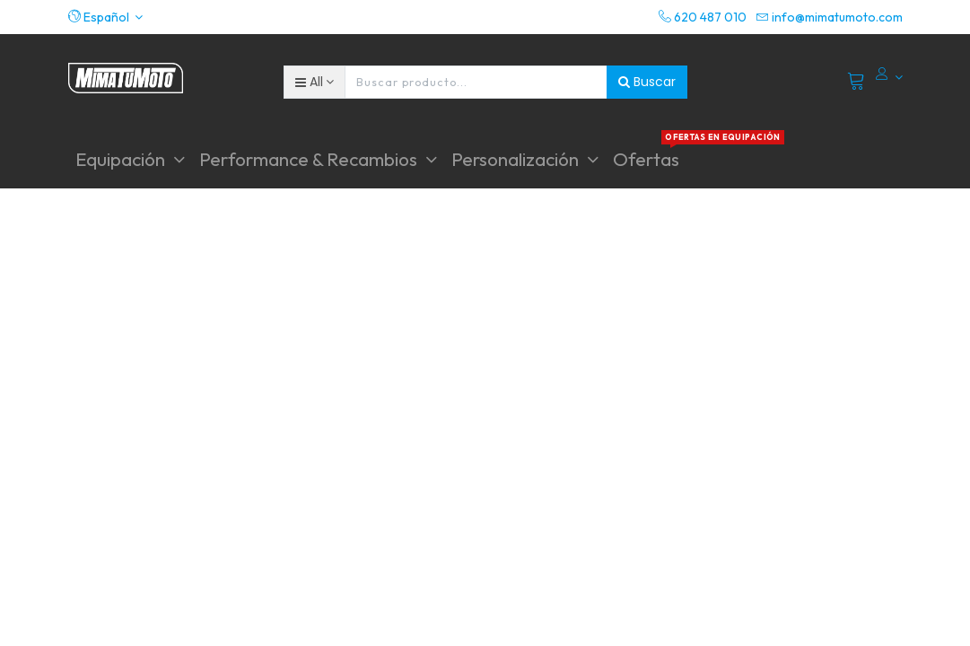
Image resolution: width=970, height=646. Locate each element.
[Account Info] (889, 77)
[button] (106, 17)
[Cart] (856, 81)
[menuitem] (646, 159)
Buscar (647, 82)
